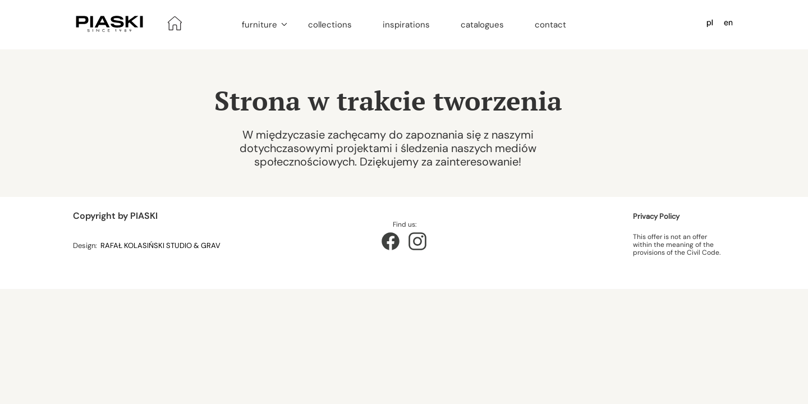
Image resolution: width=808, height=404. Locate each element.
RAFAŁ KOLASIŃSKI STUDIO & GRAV (161, 245)
